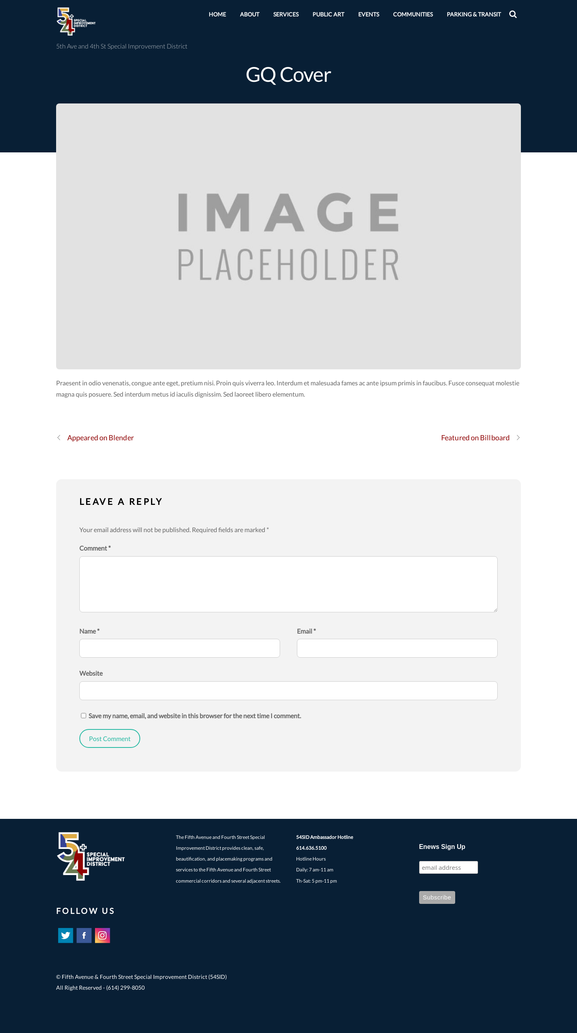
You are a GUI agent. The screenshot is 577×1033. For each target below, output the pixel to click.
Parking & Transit (474, 14)
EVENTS (368, 14)
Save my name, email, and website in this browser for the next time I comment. (195, 715)
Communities (413, 14)
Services (286, 14)
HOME (217, 14)
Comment (95, 548)
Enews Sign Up (442, 846)
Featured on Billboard (481, 437)
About (249, 14)
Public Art (328, 14)
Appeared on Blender (95, 437)
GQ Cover (289, 73)
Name (89, 631)
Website (91, 673)
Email (306, 631)
